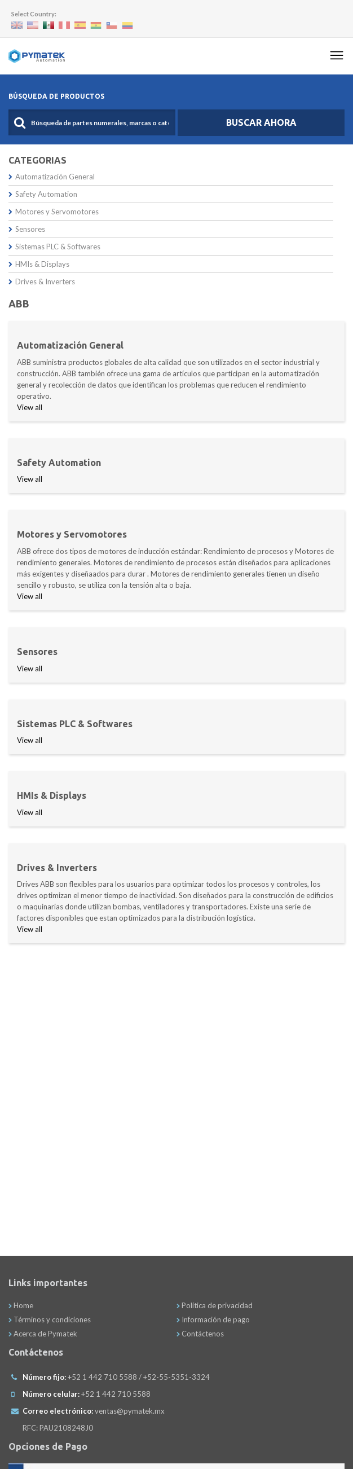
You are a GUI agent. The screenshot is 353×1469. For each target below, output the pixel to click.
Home (20, 1305)
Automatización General (51, 176)
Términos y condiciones (49, 1319)
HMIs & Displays (38, 264)
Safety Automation (42, 194)
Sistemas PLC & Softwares (54, 246)
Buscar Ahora (261, 122)
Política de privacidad (215, 1305)
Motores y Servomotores (53, 211)
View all (29, 407)
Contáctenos (200, 1333)
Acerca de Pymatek (42, 1333)
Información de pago (213, 1319)
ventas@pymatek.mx (130, 1410)
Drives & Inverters (41, 281)
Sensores (26, 229)
